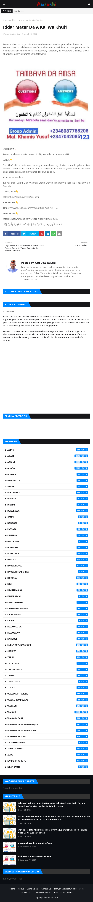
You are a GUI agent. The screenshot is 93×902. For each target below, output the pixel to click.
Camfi (47, 516)
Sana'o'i (47, 651)
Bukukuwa (47, 510)
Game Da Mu (32, 888)
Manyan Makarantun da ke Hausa (69, 888)
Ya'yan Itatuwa (47, 742)
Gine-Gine (47, 547)
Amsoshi (54, 897)
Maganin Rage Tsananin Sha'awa (35, 843)
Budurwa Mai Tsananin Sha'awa (34, 856)
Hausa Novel (47, 565)
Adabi (47, 456)
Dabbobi (47, 523)
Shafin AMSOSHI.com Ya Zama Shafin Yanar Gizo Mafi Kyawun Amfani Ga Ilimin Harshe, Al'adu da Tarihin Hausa (54, 818)
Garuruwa (47, 541)
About (21, 888)
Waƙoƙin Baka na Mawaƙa (47, 730)
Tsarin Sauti (47, 669)
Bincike (47, 504)
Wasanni (47, 706)
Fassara (47, 529)
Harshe (47, 559)
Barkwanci (47, 492)
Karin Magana (47, 602)
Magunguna (47, 626)
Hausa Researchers (47, 571)
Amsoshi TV (47, 480)
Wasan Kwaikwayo (47, 699)
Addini (13, 20)
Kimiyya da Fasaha (47, 608)
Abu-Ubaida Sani (12, 34)
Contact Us (46, 888)
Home (6, 20)
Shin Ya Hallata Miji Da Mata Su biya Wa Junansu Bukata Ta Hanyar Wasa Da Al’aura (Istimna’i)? (52, 831)
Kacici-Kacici (47, 596)
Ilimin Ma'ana (47, 590)
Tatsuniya (47, 663)
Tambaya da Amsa (43, 892)
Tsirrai (47, 675)
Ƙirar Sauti (47, 767)
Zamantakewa (47, 748)
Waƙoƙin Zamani (47, 736)
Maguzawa (47, 632)
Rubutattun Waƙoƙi (47, 645)
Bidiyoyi (47, 498)
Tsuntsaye (47, 681)
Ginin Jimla (47, 553)
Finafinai (47, 535)
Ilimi (47, 584)
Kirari (47, 620)
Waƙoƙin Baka (47, 718)
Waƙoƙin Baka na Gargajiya (47, 724)
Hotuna (47, 577)
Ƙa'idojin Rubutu (47, 760)
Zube (47, 754)
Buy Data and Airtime (63, 892)
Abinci (47, 449)
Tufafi (47, 687)
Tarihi (47, 657)
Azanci (47, 486)
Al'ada (47, 468)
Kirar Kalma (47, 614)
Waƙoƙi (47, 712)
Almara (47, 474)
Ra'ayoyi (47, 638)
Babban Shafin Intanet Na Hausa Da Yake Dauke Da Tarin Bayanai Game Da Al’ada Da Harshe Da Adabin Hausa (52, 805)
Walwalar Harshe (47, 693)
